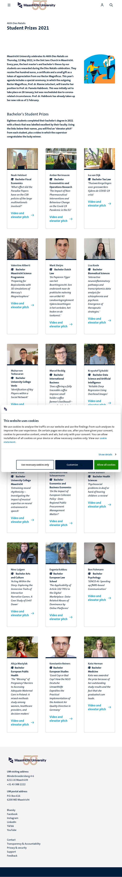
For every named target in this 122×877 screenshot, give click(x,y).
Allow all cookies (106, 464)
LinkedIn (11, 822)
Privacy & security (17, 847)
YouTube (11, 830)
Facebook (12, 814)
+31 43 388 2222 (16, 784)
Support (11, 851)
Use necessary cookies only (35, 464)
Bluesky (11, 810)
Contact (11, 839)
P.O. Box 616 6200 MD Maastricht (18, 797)
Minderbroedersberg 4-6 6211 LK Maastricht (20, 778)
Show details (105, 454)
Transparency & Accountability (24, 843)
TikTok (10, 826)
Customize (74, 464)
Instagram (12, 818)
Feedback (12, 855)
